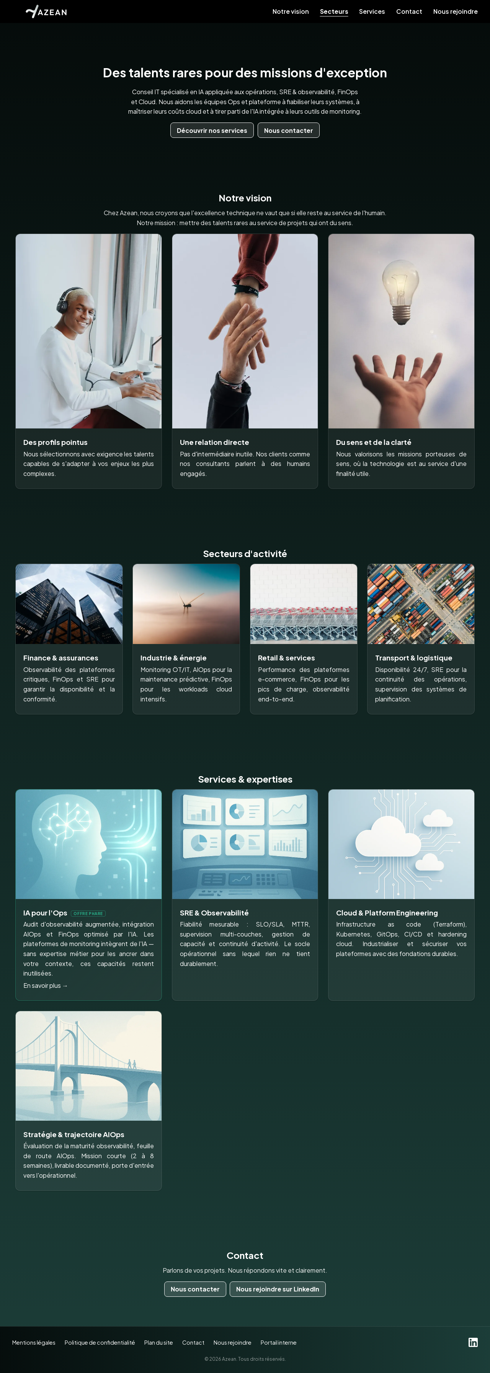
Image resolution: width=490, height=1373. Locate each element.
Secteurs (334, 11)
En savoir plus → (45, 985)
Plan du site (158, 1342)
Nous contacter (288, 130)
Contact (409, 11)
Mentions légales (34, 1342)
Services (372, 11)
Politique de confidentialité (100, 1342)
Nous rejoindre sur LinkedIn (277, 1289)
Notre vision (291, 11)
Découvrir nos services (212, 130)
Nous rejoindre (455, 11)
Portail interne (279, 1342)
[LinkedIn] (473, 1342)
